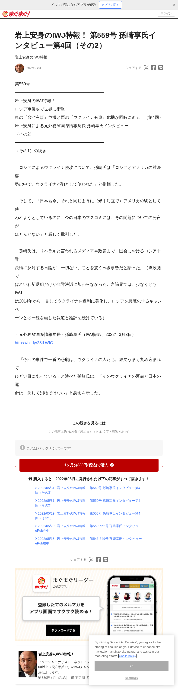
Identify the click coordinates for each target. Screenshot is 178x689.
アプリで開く (110, 5)
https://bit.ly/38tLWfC (34, 343)
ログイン (165, 14)
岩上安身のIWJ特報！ (33, 57)
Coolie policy (127, 656)
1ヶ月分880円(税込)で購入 (89, 465)
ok (132, 665)
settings (131, 678)
